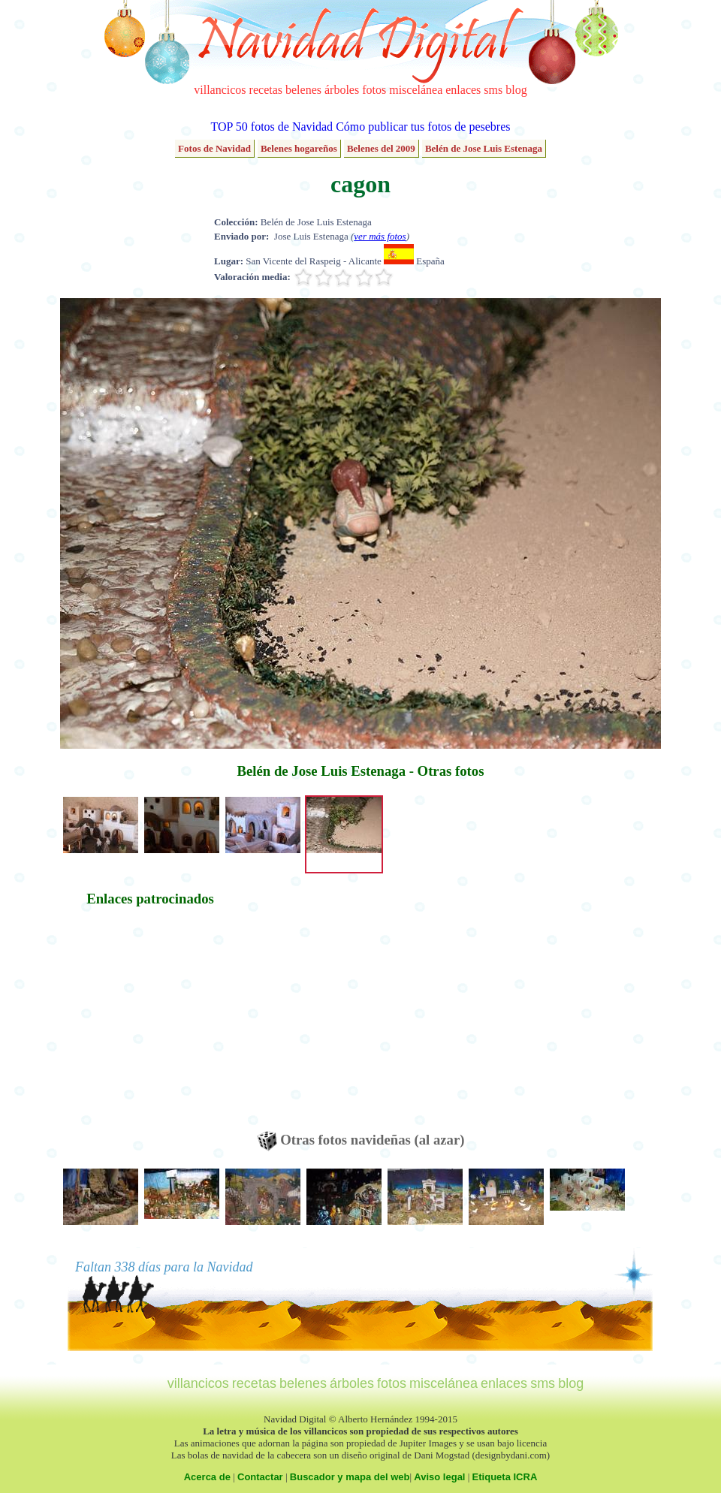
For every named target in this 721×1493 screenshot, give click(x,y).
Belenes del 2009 (381, 148)
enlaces (463, 89)
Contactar (260, 1476)
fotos (374, 89)
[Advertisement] (150, 1026)
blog (515, 89)
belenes (303, 89)
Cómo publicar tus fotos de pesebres (423, 126)
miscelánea (415, 89)
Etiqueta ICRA (505, 1476)
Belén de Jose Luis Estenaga (483, 148)
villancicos (220, 89)
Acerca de (207, 1476)
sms (493, 89)
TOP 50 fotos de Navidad (271, 126)
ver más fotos (380, 236)
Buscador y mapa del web (350, 1476)
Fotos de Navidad (214, 148)
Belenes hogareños (299, 148)
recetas (265, 89)
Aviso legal (439, 1476)
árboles (341, 89)
